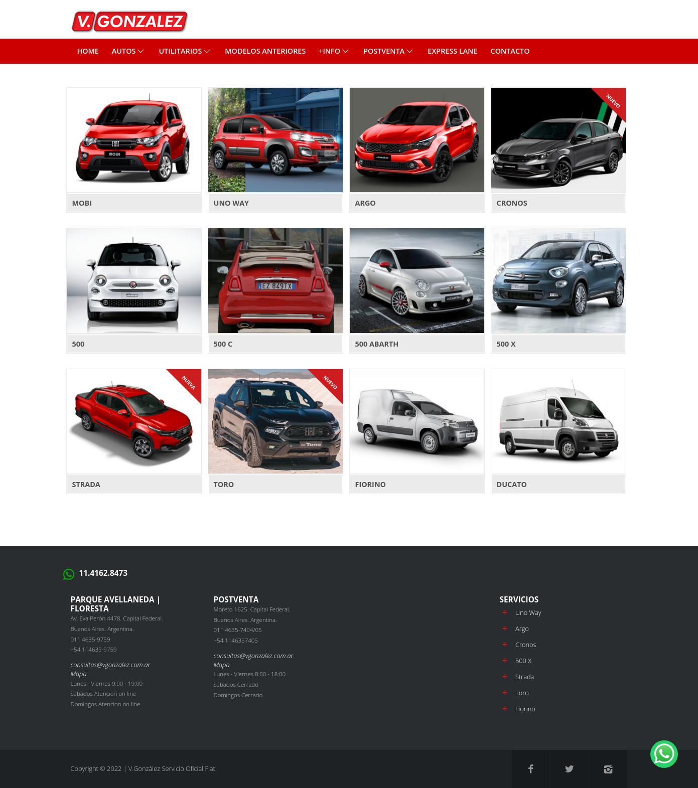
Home (87, 51)
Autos (129, 51)
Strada (524, 676)
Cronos (525, 644)
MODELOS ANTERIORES (265, 51)
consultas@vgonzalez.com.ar (111, 664)
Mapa (79, 673)
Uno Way (528, 612)
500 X (523, 660)
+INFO (334, 51)
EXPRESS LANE (452, 51)
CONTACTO (510, 51)
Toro (522, 692)
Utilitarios (185, 51)
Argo (522, 628)
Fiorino (525, 708)
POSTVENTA (388, 51)
